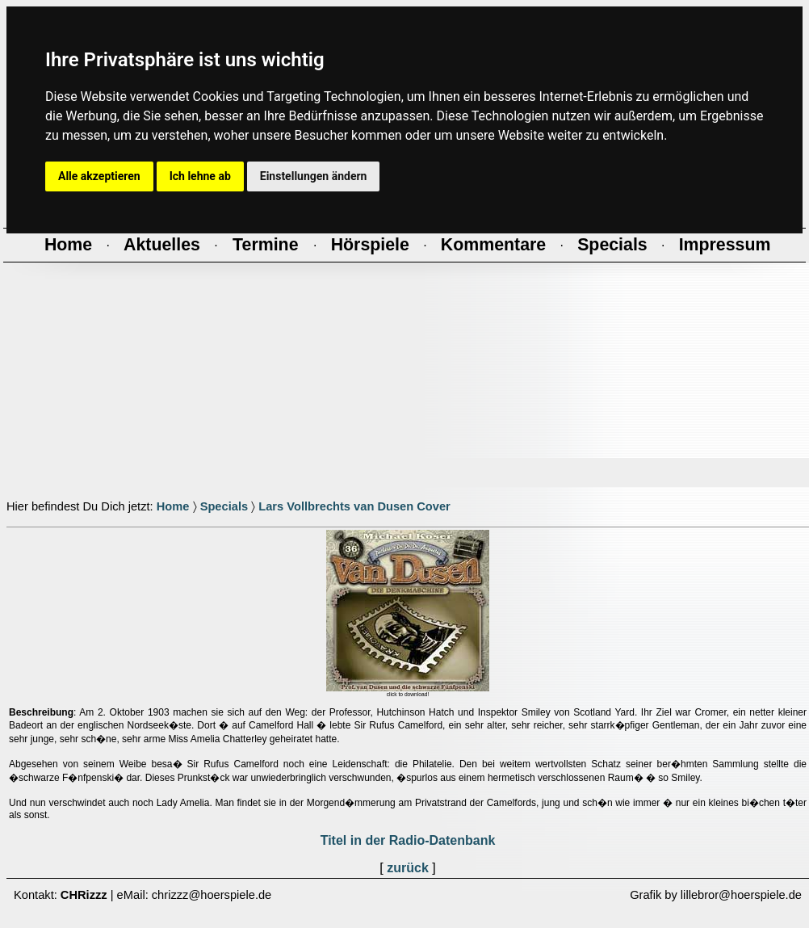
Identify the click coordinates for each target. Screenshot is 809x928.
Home (173, 506)
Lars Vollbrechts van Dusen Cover (354, 506)
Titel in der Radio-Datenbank (408, 840)
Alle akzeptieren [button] (99, 176)
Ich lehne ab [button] (200, 176)
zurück (408, 868)
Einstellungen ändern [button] (313, 176)
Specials (224, 506)
